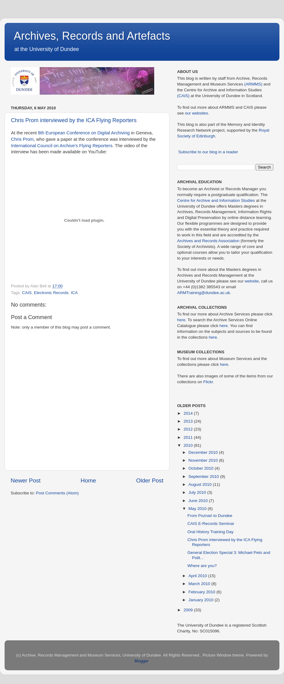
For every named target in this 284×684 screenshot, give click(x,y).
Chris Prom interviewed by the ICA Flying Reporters (74, 120)
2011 (189, 437)
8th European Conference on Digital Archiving (83, 132)
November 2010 (203, 460)
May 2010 (198, 508)
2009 (189, 610)
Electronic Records (51, 292)
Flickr (208, 382)
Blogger (141, 661)
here (181, 320)
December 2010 (203, 452)
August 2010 (200, 484)
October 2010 (201, 468)
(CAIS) (183, 95)
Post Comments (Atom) (57, 493)
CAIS (27, 292)
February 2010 (202, 592)
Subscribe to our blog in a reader (208, 152)
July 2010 (197, 492)
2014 (189, 413)
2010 (189, 445)
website (252, 281)
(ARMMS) (253, 84)
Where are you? (202, 565)
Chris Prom (22, 139)
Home (88, 480)
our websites (196, 113)
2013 (189, 421)
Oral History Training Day (211, 531)
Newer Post (26, 480)
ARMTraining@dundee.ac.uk (203, 292)
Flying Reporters (95, 145)
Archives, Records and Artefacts (92, 36)
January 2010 (201, 600)
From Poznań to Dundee (210, 515)
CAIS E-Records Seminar (211, 523)
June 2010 (198, 500)
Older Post (149, 480)
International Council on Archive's (44, 145)
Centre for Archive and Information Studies (216, 200)
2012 (189, 429)
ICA (74, 292)
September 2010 (204, 476)
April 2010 (198, 575)
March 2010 (199, 583)
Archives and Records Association (208, 240)
